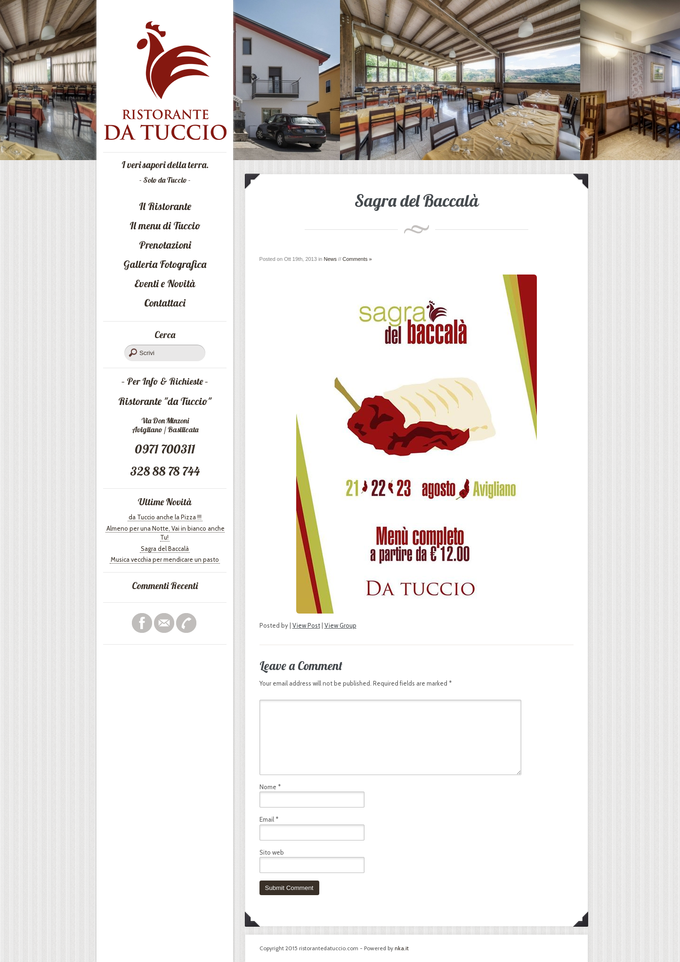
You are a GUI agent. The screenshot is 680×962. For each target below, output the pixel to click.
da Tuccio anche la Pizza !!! (165, 517)
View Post (306, 625)
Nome (270, 787)
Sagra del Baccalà (165, 548)
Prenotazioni (165, 244)
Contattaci (165, 302)
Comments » (357, 259)
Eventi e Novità (164, 283)
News (330, 259)
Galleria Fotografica (164, 264)
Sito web (271, 852)
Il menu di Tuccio (165, 225)
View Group (340, 625)
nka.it (402, 948)
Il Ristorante (165, 206)
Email (268, 819)
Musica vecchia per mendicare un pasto (165, 559)
